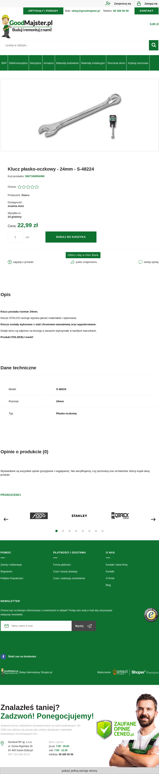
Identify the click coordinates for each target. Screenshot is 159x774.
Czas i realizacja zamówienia (69, 578)
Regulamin (6, 571)
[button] (56, 531)
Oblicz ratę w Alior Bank (83, 255)
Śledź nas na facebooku (18, 656)
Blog (108, 585)
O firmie (110, 578)
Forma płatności (62, 564)
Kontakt (110, 571)
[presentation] (6, 519)
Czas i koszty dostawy (65, 571)
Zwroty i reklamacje (11, 564)
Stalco (25, 195)
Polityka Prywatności (12, 578)
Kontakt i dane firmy (117, 564)
